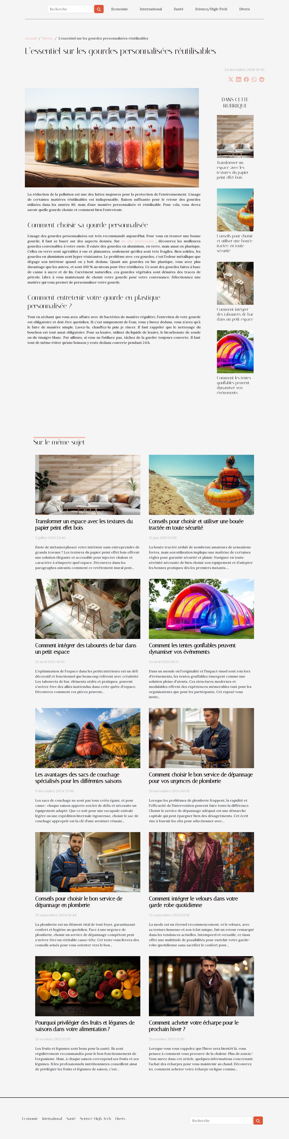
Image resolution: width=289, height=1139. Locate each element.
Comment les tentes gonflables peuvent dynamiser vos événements (234, 385)
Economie (119, 9)
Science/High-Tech (211, 9)
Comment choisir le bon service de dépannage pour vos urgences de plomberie (201, 778)
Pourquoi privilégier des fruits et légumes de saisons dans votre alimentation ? (84, 1026)
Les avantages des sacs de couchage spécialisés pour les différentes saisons (78, 778)
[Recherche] (70, 9)
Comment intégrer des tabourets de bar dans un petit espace (235, 314)
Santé (178, 9)
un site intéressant (137, 241)
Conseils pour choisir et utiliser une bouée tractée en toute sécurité (235, 243)
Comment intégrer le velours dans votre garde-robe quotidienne (193, 902)
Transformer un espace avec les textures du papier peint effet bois (232, 170)
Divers (244, 9)
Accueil (30, 38)
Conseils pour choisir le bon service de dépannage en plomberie (78, 902)
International (151, 9)
